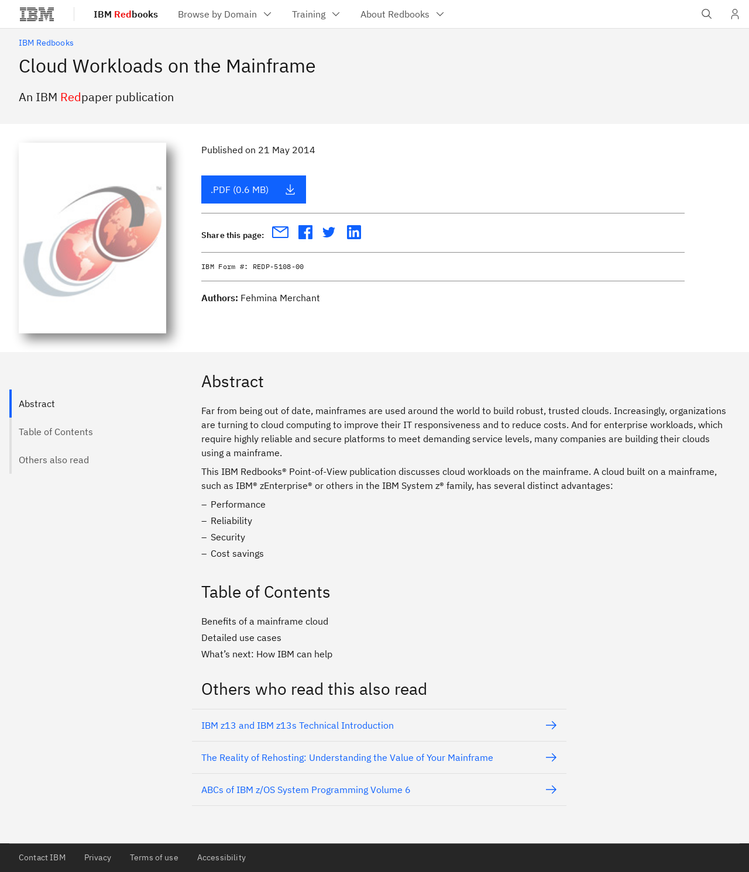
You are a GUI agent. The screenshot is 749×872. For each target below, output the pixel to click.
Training (317, 14)
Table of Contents (56, 431)
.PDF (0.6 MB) (253, 189)
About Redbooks (403, 14)
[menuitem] (226, 14)
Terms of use (154, 857)
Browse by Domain (225, 14)
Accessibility (221, 857)
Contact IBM (42, 857)
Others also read (54, 460)
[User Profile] (735, 14)
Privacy (97, 857)
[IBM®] (37, 14)
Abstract (37, 403)
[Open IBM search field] (707, 14)
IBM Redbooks (46, 42)
